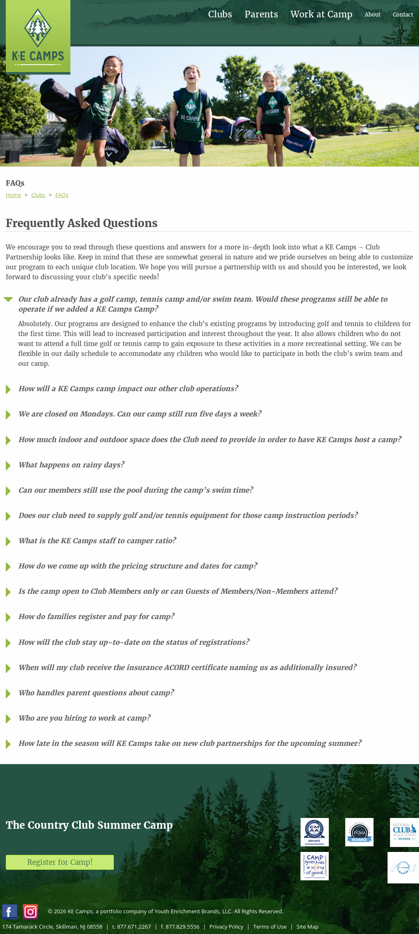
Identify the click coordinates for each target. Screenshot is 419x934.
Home (13, 194)
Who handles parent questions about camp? (95, 692)
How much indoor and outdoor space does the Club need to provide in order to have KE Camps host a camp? (209, 439)
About (372, 14)
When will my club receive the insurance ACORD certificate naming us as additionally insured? (187, 667)
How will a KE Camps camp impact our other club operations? (128, 388)
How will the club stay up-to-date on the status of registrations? (133, 642)
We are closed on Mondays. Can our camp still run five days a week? (139, 414)
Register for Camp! (60, 862)
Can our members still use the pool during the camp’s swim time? (135, 490)
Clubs (220, 14)
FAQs (62, 194)
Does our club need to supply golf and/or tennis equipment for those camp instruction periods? (187, 515)
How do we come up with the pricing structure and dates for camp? (137, 566)
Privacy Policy (226, 926)
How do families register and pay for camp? (96, 616)
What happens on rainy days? (71, 464)
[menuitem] (226, 14)
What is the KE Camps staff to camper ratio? (97, 540)
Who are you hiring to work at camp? (84, 718)
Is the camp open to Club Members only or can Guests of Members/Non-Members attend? (177, 591)
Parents (261, 14)
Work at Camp (321, 14)
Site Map (307, 926)
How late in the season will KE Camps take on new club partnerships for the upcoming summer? (189, 743)
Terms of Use (270, 926)
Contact (403, 14)
